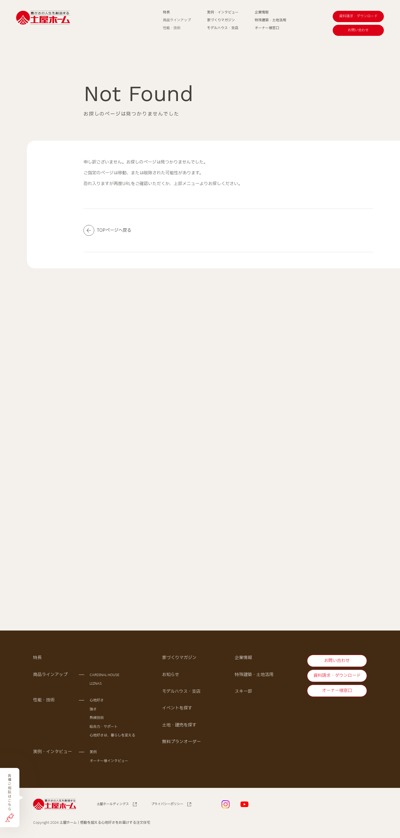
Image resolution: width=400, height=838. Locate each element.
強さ (93, 709)
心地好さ (97, 700)
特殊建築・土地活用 (254, 674)
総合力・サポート (104, 726)
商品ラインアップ (50, 674)
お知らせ (170, 674)
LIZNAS (96, 683)
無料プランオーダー (181, 742)
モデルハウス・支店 (181, 691)
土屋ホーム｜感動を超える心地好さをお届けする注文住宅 (104, 822)
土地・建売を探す (179, 725)
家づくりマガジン (179, 658)
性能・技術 (44, 700)
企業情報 (243, 658)
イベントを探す (177, 708)
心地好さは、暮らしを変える (112, 735)
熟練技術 (97, 718)
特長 (37, 658)
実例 (93, 752)
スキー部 (243, 691)
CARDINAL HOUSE (105, 675)
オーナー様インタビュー (109, 761)
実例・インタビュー (52, 752)
